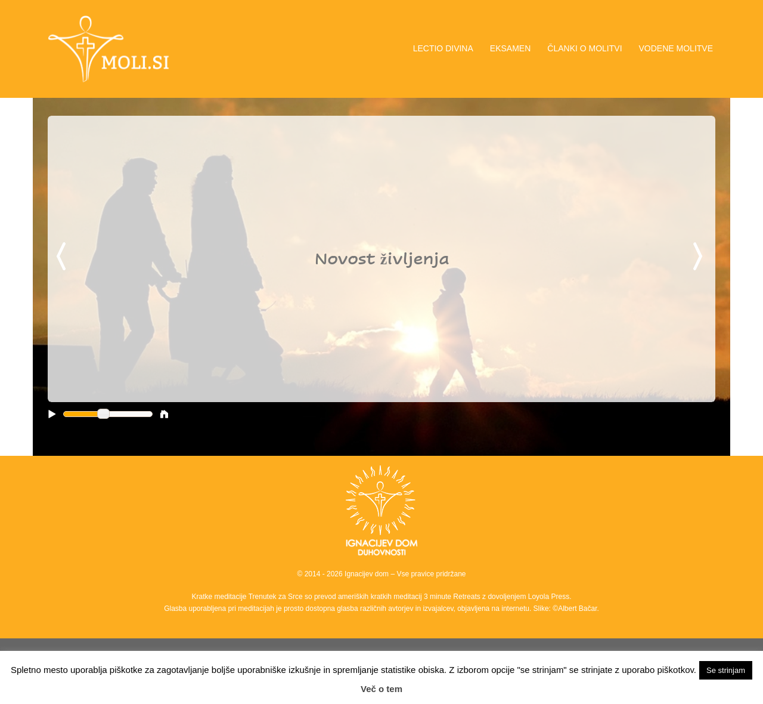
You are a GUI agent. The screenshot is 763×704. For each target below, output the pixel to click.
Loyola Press (548, 596)
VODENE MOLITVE (676, 48)
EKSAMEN (510, 48)
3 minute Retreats (453, 596)
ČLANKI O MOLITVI (584, 48)
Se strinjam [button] (725, 670)
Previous (63, 257)
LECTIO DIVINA (443, 48)
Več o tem (381, 689)
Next (699, 257)
